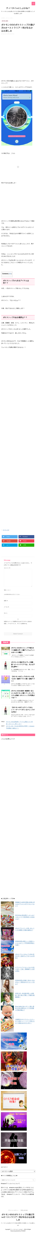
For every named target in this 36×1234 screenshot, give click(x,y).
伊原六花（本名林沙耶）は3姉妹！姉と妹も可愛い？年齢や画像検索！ (25, 995)
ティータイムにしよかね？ (18, 8)
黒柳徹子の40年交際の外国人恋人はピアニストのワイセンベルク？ (25, 904)
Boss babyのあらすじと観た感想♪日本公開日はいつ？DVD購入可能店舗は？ (24, 1008)
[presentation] (17, 628)
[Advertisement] (18, 46)
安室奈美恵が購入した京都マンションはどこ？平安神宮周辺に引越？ (25, 943)
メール (6, 607)
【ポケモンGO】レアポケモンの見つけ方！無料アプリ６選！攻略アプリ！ (23, 679)
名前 (6, 600)
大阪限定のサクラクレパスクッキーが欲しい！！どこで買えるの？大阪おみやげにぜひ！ (25, 1021)
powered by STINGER (20, 1228)
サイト (6, 613)
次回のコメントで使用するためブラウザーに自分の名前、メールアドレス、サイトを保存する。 (18, 622)
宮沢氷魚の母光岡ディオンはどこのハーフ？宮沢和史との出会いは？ (25, 917)
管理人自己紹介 (24, 1208)
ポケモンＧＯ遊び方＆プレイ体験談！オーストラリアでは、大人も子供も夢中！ (23, 664)
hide (10, 273)
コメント (7, 568)
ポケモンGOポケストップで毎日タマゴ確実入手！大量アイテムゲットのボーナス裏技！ (23, 650)
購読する (5, 734)
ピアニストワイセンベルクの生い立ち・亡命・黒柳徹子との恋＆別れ (25, 969)
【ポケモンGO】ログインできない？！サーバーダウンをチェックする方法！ (23, 710)
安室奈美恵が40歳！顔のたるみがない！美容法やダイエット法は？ (25, 982)
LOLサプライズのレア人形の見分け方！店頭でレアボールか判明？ (25, 956)
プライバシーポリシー (13, 1208)
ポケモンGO (6, 530)
